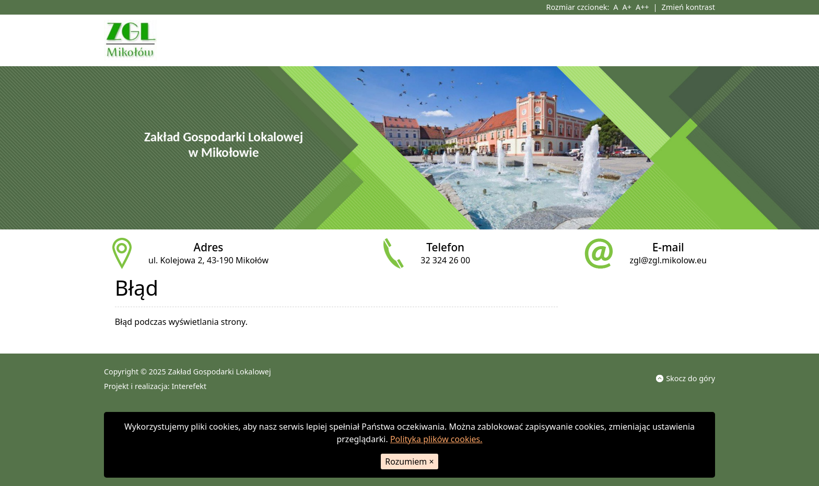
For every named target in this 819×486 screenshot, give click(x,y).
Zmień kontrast (688, 7)
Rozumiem (409, 461)
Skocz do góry (685, 378)
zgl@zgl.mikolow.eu (668, 260)
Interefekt (188, 386)
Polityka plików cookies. (436, 439)
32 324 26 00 (445, 260)
